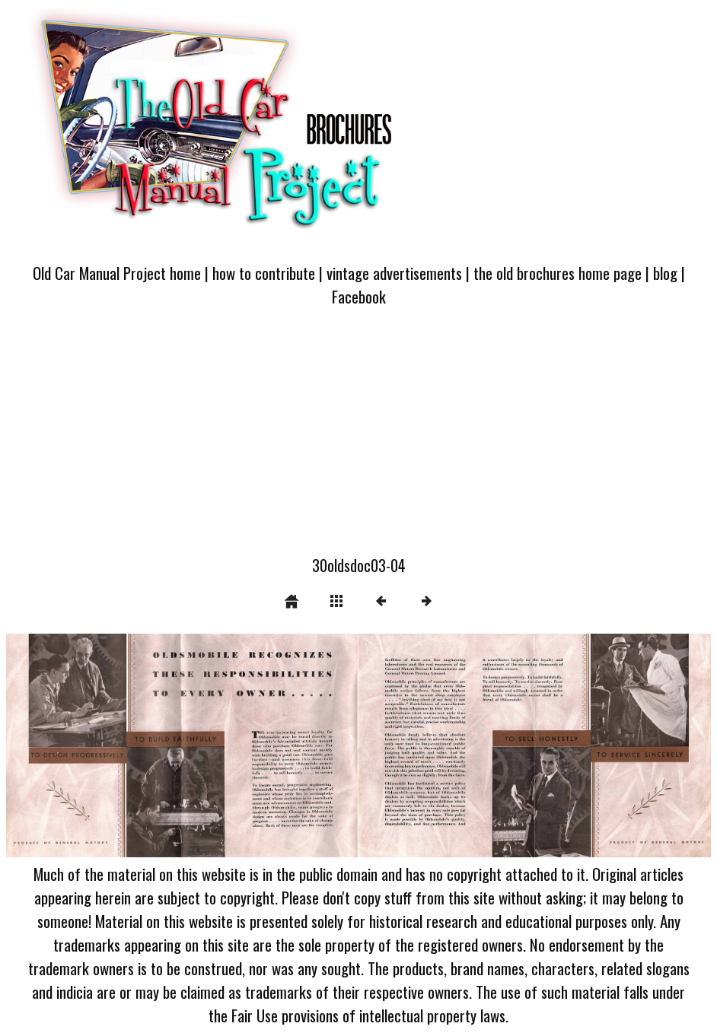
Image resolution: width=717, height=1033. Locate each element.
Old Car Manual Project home (117, 272)
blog (665, 272)
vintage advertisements (394, 272)
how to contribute (263, 272)
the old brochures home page (557, 272)
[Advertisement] (358, 439)
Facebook (359, 296)
